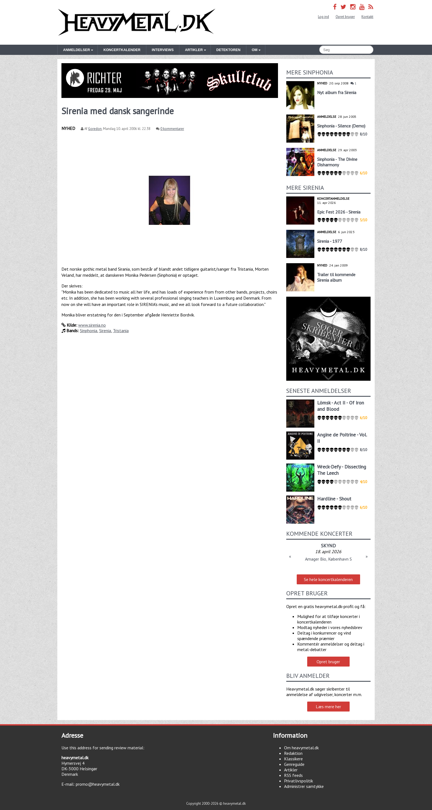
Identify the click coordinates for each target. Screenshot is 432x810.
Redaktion (293, 753)
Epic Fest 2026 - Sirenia (338, 212)
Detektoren (228, 50)
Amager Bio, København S (328, 559)
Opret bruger (345, 16)
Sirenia (105, 330)
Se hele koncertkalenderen (328, 579)
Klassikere (293, 758)
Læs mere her (328, 706)
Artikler (291, 769)
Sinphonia (88, 330)
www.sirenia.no (92, 325)
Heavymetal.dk (136, 22)
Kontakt (367, 16)
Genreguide (294, 764)
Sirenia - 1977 (329, 241)
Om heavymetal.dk (301, 747)
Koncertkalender (121, 50)
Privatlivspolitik (298, 781)
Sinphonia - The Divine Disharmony (337, 161)
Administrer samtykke (304, 786)
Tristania (121, 330)
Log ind (323, 16)
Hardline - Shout (334, 498)
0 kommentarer (172, 128)
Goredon (95, 128)
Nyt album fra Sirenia (336, 92)
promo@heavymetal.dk (98, 784)
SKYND (328, 545)
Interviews (163, 50)
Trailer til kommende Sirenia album (336, 277)
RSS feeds (293, 775)
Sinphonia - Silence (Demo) (341, 126)
